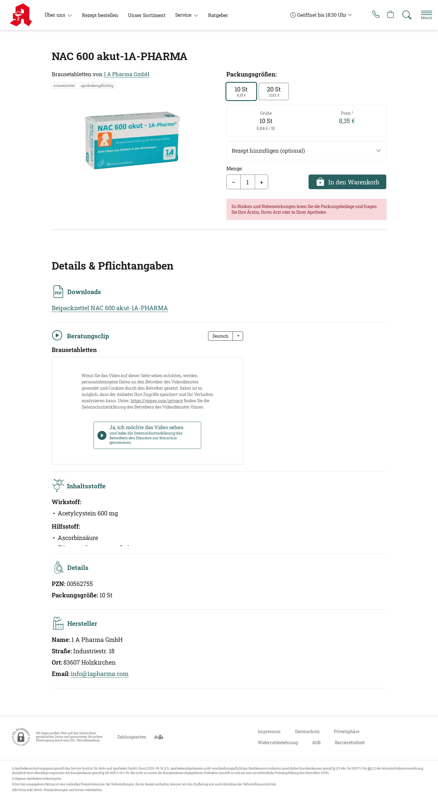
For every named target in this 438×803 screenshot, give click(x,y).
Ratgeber (218, 15)
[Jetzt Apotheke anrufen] (370, 15)
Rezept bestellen (100, 15)
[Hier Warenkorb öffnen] (386, 15)
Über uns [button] (55, 15)
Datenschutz (307, 731)
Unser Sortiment (147, 15)
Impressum (269, 731)
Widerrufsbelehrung (278, 742)
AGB (316, 742)
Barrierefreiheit (350, 742)
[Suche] (403, 15)
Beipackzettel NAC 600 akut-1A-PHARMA (110, 308)
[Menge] (247, 182)
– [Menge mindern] (233, 182)
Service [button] (184, 15)
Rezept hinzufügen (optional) (306, 151)
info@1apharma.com (100, 675)
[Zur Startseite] (23, 15)
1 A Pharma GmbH (126, 74)
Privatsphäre (346, 731)
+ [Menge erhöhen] (261, 182)
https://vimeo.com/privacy (157, 400)
